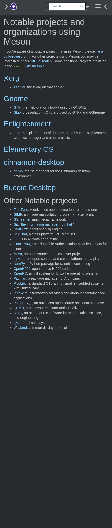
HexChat (20, 234)
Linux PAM (22, 244)
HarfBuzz (21, 229)
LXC (17, 239)
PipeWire (21, 293)
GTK (17, 107)
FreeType (21, 209)
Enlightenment (27, 124)
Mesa (18, 254)
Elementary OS (29, 149)
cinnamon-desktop (34, 162)
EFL (17, 133)
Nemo (18, 171)
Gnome (16, 98)
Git (16, 224)
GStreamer (22, 219)
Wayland (20, 328)
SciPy (18, 313)
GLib (17, 112)
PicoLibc (20, 283)
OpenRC (20, 273)
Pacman (20, 278)
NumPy (19, 264)
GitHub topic (28, 66)
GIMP (18, 214)
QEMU (19, 308)
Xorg (11, 78)
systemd (20, 323)
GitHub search (41, 61)
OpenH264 (22, 269)
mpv (17, 259)
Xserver (19, 87)
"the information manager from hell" (47, 224)
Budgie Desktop (30, 187)
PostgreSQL (23, 303)
